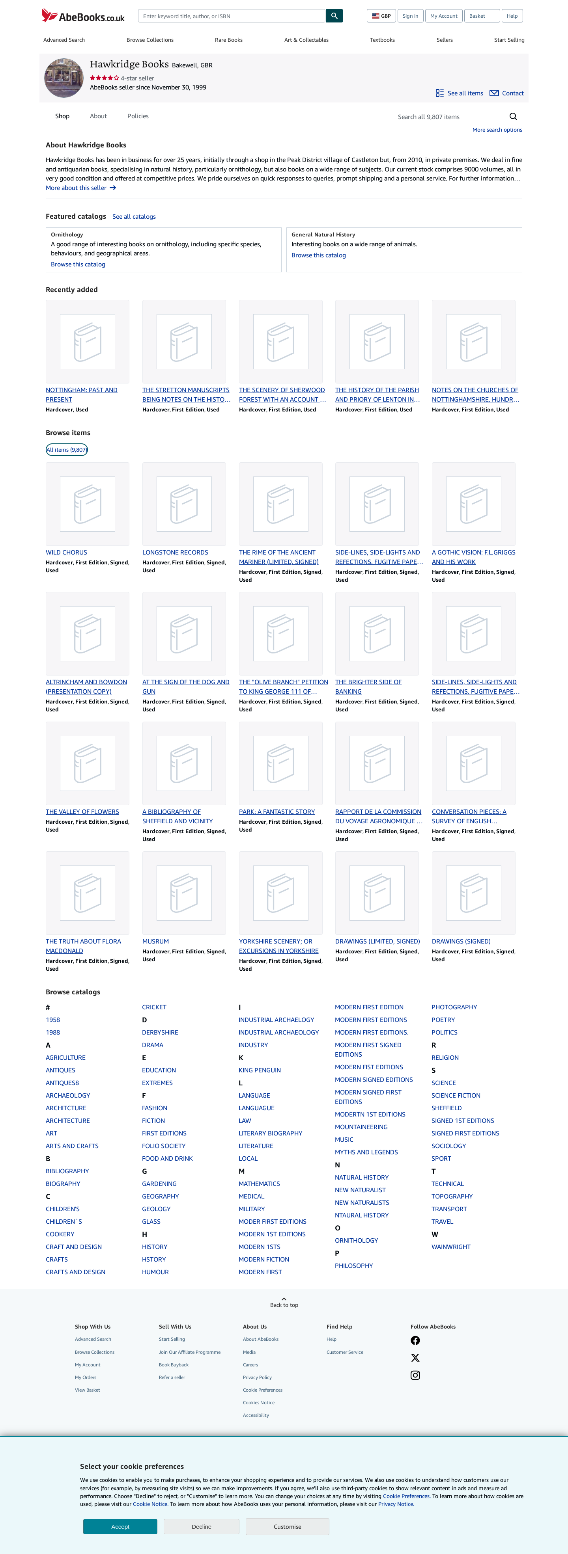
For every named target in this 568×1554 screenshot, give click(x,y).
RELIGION (445, 1057)
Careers (250, 1365)
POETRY (443, 1020)
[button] (513, 117)
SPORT (441, 1158)
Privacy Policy (257, 1377)
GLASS (151, 1221)
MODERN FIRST (260, 1272)
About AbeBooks (260, 1339)
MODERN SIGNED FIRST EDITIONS (368, 1096)
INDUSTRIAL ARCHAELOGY (276, 1020)
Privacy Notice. (396, 1503)
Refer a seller (172, 1377)
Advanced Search (64, 39)
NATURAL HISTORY (362, 1177)
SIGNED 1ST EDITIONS (463, 1120)
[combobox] (231, 15)
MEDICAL (251, 1196)
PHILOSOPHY (354, 1265)
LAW (245, 1120)
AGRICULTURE (66, 1057)
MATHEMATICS (259, 1183)
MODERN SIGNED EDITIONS (374, 1079)
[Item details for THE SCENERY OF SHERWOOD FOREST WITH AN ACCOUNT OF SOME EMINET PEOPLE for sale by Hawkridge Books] (284, 352)
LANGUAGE (254, 1095)
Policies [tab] (138, 117)
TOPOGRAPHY (452, 1196)
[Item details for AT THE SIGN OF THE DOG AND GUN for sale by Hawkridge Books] (187, 644)
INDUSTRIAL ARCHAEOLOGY (279, 1032)
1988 (53, 1032)
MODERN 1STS (259, 1247)
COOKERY (60, 1234)
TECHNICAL (448, 1183)
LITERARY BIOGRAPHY (271, 1133)
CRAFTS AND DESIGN (75, 1272)
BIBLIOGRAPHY (67, 1171)
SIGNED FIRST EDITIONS (465, 1133)
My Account (444, 16)
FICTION (153, 1120)
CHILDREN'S (63, 1209)
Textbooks (382, 39)
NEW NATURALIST (360, 1190)
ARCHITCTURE (66, 1108)
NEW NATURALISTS (362, 1202)
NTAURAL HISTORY (362, 1215)
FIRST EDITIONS (164, 1133)
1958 (53, 1020)
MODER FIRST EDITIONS (272, 1221)
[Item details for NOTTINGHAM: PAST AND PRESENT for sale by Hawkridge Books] (91, 352)
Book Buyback (174, 1365)
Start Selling (509, 39)
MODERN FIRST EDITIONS (371, 1020)
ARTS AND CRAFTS (72, 1146)
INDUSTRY (253, 1045)
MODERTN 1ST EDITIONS (370, 1114)
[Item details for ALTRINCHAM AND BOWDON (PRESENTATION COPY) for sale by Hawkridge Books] (91, 644)
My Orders (85, 1377)
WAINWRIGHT (451, 1247)
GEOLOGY (156, 1209)
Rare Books (229, 39)
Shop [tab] (62, 117)
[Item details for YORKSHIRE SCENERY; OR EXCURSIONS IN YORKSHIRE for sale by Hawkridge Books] (284, 903)
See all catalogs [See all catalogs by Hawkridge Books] (134, 216)
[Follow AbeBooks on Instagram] (415, 1376)
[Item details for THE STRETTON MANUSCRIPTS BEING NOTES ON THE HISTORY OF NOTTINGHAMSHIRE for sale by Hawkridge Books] (187, 352)
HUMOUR (155, 1272)
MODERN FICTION (264, 1259)
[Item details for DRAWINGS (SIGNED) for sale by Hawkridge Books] (477, 898)
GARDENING (159, 1183)
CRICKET (154, 1007)
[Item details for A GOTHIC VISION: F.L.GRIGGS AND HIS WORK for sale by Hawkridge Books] (477, 514)
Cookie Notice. (150, 1503)
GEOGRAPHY (160, 1196)
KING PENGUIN (260, 1070)
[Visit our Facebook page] (415, 1341)
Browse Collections (150, 39)
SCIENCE (444, 1083)
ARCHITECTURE (68, 1120)
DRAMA (152, 1045)
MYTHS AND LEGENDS (366, 1152)
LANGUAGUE (257, 1108)
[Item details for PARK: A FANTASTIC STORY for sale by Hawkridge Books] (284, 769)
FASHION (154, 1108)
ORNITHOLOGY (356, 1240)
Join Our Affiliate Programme (189, 1352)
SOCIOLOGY (449, 1146)
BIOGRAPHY (63, 1183)
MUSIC (344, 1139)
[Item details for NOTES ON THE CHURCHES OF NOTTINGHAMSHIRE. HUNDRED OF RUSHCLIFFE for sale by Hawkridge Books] (477, 352)
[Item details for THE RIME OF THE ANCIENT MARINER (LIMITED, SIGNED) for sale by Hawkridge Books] (284, 514)
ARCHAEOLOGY (68, 1095)
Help (512, 16)
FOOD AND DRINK (167, 1158)
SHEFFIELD (447, 1108)
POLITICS (445, 1032)
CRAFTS (57, 1259)
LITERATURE (256, 1146)
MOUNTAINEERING (361, 1127)
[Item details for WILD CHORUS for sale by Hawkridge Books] (91, 509)
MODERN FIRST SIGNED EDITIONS (368, 1049)
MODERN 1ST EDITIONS (272, 1234)
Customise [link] (287, 1526)
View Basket (87, 1390)
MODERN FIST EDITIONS (369, 1067)
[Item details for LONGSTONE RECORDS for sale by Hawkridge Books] (187, 509)
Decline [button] (201, 1526)
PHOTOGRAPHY (454, 1007)
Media (249, 1352)
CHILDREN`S (64, 1221)
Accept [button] (120, 1526)
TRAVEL (442, 1221)
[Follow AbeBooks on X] (415, 1358)
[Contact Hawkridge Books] (507, 93)
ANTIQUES (60, 1070)
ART (51, 1133)
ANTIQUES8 (62, 1083)
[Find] (334, 15)
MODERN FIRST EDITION (369, 1007)
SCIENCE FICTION (456, 1095)
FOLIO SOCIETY (164, 1146)
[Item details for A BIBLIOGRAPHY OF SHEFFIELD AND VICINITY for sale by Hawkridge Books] (187, 774)
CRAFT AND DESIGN (74, 1247)
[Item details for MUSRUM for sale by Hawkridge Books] (187, 898)
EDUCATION (159, 1070)
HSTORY (154, 1259)
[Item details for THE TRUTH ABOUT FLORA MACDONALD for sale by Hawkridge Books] (91, 903)
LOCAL (248, 1158)
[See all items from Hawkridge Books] (459, 93)
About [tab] (98, 117)
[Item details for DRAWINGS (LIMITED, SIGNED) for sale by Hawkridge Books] (380, 898)
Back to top (284, 1304)
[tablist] (102, 116)
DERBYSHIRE (160, 1032)
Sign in (411, 16)
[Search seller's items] (441, 117)
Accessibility (256, 1415)
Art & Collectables (306, 39)
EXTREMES (157, 1083)
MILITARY (252, 1209)
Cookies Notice (259, 1402)
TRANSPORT (449, 1209)
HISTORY (155, 1247)
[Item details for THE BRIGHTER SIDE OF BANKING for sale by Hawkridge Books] (380, 644)
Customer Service (345, 1352)
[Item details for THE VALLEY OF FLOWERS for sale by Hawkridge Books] (91, 769)
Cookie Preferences (262, 1390)
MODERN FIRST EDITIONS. (372, 1032)
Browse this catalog (78, 264)
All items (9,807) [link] (67, 449)
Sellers (445, 39)
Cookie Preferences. (407, 1496)
